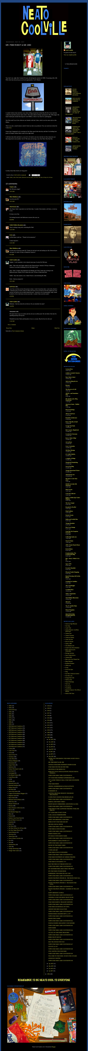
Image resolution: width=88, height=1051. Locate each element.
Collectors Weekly (69, 637)
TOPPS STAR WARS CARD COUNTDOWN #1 (60, 775)
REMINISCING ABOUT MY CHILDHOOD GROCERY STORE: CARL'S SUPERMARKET (73, 130)
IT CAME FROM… (71, 454)
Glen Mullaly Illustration (72, 597)
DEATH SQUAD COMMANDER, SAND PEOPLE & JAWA (63, 804)
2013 (48, 722)
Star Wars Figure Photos (14, 830)
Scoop (66, 667)
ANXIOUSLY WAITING (54, 958)
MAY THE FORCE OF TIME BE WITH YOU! (59, 864)
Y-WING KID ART (53, 850)
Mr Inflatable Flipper (14, 812)
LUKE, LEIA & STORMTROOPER (57, 815)
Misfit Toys (11, 801)
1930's (10, 707)
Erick (11, 235)
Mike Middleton (14, 196)
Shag (66, 671)
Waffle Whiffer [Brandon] (16, 225)
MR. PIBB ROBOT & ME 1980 (56, 762)
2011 (48, 727)
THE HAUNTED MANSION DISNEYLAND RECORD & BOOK (76, 120)
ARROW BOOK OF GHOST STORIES (76, 147)
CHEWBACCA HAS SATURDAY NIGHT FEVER (60, 897)
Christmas (11, 756)
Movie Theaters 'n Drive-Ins (15, 807)
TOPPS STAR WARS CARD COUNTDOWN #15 (60, 880)
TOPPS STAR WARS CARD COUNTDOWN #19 (60, 904)
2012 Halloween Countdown (15, 738)
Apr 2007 (51, 963)
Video (10, 846)
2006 (48, 974)
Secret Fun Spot (69, 669)
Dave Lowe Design (70, 527)
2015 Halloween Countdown (15, 744)
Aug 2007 (51, 749)
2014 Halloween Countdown (15, 742)
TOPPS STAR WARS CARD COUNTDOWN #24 (60, 930)
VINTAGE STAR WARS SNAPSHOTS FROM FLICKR (62, 764)
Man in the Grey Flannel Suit (72, 659)
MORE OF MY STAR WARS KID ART (58, 822)
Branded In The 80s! (71, 507)
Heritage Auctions (69, 653)
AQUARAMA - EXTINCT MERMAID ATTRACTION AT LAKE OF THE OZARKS (72, 110)
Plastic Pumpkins (70, 610)
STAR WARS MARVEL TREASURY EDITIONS (60, 902)
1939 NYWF (12, 709)
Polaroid (11, 816)
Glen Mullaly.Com (69, 645)
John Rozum (13, 206)
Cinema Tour (68, 633)
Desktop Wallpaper (13, 760)
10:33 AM (12, 201)
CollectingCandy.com (71, 537)
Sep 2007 (51, 746)
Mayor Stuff (12, 797)
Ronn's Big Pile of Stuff (72, 422)
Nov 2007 (51, 742)
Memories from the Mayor (27, 177)
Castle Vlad (68, 628)
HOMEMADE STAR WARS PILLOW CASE (59, 873)
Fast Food (11, 771)
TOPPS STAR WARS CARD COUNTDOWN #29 (60, 953)
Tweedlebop (68, 688)
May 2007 (51, 756)
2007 (48, 737)
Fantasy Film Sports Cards (15, 769)
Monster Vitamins (13, 803)
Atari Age (67, 626)
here (10, 127)
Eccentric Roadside (70, 568)
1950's (10, 714)
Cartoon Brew (69, 369)
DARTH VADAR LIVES (54, 833)
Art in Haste (69, 442)
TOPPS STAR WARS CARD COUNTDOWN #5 (60, 817)
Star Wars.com (68, 675)
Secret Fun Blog (70, 466)
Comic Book (12, 758)
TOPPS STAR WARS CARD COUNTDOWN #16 (60, 886)
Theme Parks (12, 836)
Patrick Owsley (69, 515)
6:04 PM (12, 219)
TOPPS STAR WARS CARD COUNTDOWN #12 (60, 859)
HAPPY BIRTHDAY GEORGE (56, 892)
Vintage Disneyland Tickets (73, 470)
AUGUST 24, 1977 (53, 946)
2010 (48, 730)
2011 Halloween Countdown (15, 736)
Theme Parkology (69, 681)
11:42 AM (12, 321)
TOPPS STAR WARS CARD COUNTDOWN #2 (60, 788)
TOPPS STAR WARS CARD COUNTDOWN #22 (60, 920)
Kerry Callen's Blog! (71, 438)
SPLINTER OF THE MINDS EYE (56, 769)
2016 (48, 715)
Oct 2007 (51, 744)
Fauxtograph (12, 773)
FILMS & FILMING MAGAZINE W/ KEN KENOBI (61, 923)
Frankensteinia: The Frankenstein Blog (71, 553)
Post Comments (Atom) (18, 331)
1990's (10, 724)
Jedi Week (11, 789)
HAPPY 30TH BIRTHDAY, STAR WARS (58, 819)
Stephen (12, 187)
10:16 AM (12, 191)
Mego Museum (69, 661)
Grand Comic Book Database (72, 647)
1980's (11, 177)
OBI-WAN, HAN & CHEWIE (55, 824)
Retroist (68, 385)
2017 (48, 713)
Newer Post (9, 328)
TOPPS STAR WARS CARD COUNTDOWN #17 (60, 895)
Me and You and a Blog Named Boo (72, 399)
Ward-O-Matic (69, 541)
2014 (48, 720)
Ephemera (11, 767)
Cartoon (10, 748)
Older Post (57, 328)
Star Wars (36, 177)
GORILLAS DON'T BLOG (73, 373)
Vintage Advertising (13, 848)
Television (11, 834)
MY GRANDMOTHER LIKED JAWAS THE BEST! (61, 868)
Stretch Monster (12, 832)
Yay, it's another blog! (71, 606)
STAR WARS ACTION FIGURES (56, 829)
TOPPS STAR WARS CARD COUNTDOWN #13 (60, 866)
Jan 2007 (51, 971)
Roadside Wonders (69, 663)
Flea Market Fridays (13, 775)
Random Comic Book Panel (15, 818)
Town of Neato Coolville (15, 838)
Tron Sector (68, 686)
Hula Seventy (69, 489)
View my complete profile (70, 55)
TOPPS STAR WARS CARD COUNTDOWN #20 (60, 911)
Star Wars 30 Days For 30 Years (46, 177)
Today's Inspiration (71, 593)
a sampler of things (70, 458)
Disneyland (11, 763)
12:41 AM (12, 243)
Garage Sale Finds (70, 426)
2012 (48, 725)
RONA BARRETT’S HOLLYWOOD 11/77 (59, 840)
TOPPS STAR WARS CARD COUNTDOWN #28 (60, 949)
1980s (10, 722)
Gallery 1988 (68, 643)
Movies (10, 809)
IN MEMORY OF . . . (53, 791)
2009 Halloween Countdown (15, 732)
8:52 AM (12, 254)
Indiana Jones (12, 787)
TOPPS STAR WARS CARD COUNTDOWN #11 (60, 854)
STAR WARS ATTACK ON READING (58, 852)
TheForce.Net (68, 679)
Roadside (11, 822)
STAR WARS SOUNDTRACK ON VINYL (59, 906)
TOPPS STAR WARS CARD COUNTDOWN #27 (60, 944)
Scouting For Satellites (71, 581)
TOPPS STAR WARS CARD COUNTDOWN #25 (60, 935)
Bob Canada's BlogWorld (72, 430)
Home (33, 328)
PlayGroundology (70, 409)
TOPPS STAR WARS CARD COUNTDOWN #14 (60, 875)
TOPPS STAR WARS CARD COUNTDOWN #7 (60, 831)
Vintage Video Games (14, 850)
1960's (10, 716)
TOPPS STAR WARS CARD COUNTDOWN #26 (60, 939)
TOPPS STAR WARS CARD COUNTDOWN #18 (60, 899)
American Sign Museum (71, 623)
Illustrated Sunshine (13, 785)
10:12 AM (12, 281)
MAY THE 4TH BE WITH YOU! (56, 942)
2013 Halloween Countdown (15, 740)
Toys (10, 840)
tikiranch (68, 601)
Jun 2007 (51, 754)
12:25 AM (12, 229)
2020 (48, 708)
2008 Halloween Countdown (15, 730)
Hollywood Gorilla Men (72, 519)
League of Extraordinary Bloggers (17, 793)
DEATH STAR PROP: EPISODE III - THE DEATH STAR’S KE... (64, 878)
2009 (48, 732)
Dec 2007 (51, 739)
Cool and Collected (70, 493)
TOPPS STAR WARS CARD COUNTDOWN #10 (60, 847)
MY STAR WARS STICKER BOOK (57, 871)
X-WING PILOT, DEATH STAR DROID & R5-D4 (60, 797)
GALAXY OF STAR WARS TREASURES (58, 932)
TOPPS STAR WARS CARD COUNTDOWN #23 (60, 925)
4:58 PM (12, 296)
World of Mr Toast (69, 693)
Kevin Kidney (69, 549)
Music (10, 814)
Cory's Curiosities (70, 446)
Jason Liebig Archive (70, 655)
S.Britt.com (68, 665)
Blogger (53, 1046)
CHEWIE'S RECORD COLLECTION (57, 909)
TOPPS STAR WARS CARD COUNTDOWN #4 (60, 806)
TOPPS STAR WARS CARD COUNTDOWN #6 (60, 826)
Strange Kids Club (69, 677)
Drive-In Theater (69, 641)
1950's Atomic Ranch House (73, 545)
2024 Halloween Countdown (15, 746)
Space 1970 (68, 564)
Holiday (10, 781)
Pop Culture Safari (70, 377)
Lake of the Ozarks (17, 177)
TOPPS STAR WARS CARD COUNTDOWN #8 (60, 838)
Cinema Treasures (69, 635)
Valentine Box (12, 844)
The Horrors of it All (71, 389)
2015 (48, 718)
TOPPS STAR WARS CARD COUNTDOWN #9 (60, 843)
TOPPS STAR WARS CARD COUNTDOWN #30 (60, 960)
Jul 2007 (51, 751)
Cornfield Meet (69, 589)
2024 (48, 705)
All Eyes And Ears (70, 413)
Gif (9, 779)
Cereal (10, 752)
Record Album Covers (14, 820)
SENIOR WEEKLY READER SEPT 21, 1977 (59, 913)
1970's (10, 718)
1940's (10, 711)
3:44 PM (12, 306)
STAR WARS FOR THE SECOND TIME (58, 767)
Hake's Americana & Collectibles (70, 650)
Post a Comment (12, 324)
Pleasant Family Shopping (72, 572)
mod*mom (12, 286)
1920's (10, 705)
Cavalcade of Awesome (71, 434)
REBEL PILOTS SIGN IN (54, 937)
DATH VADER (52, 927)
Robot (10, 824)
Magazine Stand (12, 795)
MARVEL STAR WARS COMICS (56, 801)
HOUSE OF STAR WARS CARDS (56, 845)
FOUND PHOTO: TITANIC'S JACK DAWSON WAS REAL (76, 92)
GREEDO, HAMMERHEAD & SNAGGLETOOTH (61, 786)
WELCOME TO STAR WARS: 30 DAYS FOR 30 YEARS (62, 956)
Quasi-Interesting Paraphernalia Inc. (70, 614)
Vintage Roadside (70, 523)
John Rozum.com (70, 474)
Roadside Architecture (71, 417)
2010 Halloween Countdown (15, 734)
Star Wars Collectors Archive (72, 673)
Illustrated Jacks (12, 783)
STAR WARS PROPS (53, 784)
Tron (10, 842)
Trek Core (67, 684)
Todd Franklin (17, 175)
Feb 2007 (51, 968)
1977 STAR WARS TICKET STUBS (57, 812)
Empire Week (12, 765)
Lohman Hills (68, 657)
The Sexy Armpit (70, 503)
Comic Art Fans (69, 639)
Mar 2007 (51, 966)
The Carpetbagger (70, 585)
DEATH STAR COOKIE (54, 918)
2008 (48, 735)
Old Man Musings (70, 450)
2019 (48, 710)
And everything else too (72, 381)
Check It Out (12, 754)
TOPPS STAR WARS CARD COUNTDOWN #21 (60, 916)
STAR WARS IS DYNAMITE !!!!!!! (57, 861)
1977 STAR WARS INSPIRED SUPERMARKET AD (61, 777)
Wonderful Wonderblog (72, 462)
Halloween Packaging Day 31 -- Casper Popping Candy (76, 139)
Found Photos (12, 777)
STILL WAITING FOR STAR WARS (57, 951)
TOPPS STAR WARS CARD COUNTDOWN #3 (60, 799)
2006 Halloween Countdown (15, 726)
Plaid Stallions (69, 511)
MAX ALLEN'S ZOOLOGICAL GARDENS (76, 100)
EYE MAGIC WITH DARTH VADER (57, 836)
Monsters (11, 805)
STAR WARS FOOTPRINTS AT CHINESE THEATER (61, 857)
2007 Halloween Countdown (15, 728)
